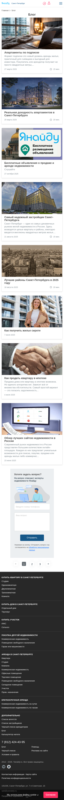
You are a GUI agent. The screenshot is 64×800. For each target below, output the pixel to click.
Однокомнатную (9, 585)
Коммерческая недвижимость (15, 639)
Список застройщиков (12, 723)
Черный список (8, 750)
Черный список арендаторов (15, 727)
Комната (5, 596)
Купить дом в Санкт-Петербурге (20, 604)
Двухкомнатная (9, 589)
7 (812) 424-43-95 (13, 742)
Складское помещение (12, 684)
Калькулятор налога (11, 734)
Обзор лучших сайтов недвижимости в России (29, 439)
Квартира (6, 658)
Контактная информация (13, 774)
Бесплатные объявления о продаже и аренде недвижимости (29, 164)
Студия (5, 662)
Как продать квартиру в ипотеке (25, 378)
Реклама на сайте (39, 750)
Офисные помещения (12, 673)
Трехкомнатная (8, 592)
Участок (5, 688)
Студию (5, 581)
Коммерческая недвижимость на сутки (19, 704)
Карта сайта (31, 774)
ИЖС (4, 623)
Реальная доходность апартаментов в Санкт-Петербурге (29, 114)
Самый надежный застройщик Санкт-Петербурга (28, 219)
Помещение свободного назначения (18, 643)
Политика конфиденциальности (16, 778)
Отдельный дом (9, 608)
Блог (4, 731)
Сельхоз (5, 627)
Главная (5, 10)
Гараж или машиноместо (13, 646)
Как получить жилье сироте (22, 330)
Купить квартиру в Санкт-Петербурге (22, 577)
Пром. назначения (10, 692)
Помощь (35, 747)
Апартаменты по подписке (21, 52)
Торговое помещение (11, 677)
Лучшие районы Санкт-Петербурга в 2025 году (31, 281)
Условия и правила (10, 754)
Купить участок (10, 620)
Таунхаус (6, 612)
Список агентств (9, 719)
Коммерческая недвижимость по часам (20, 707)
